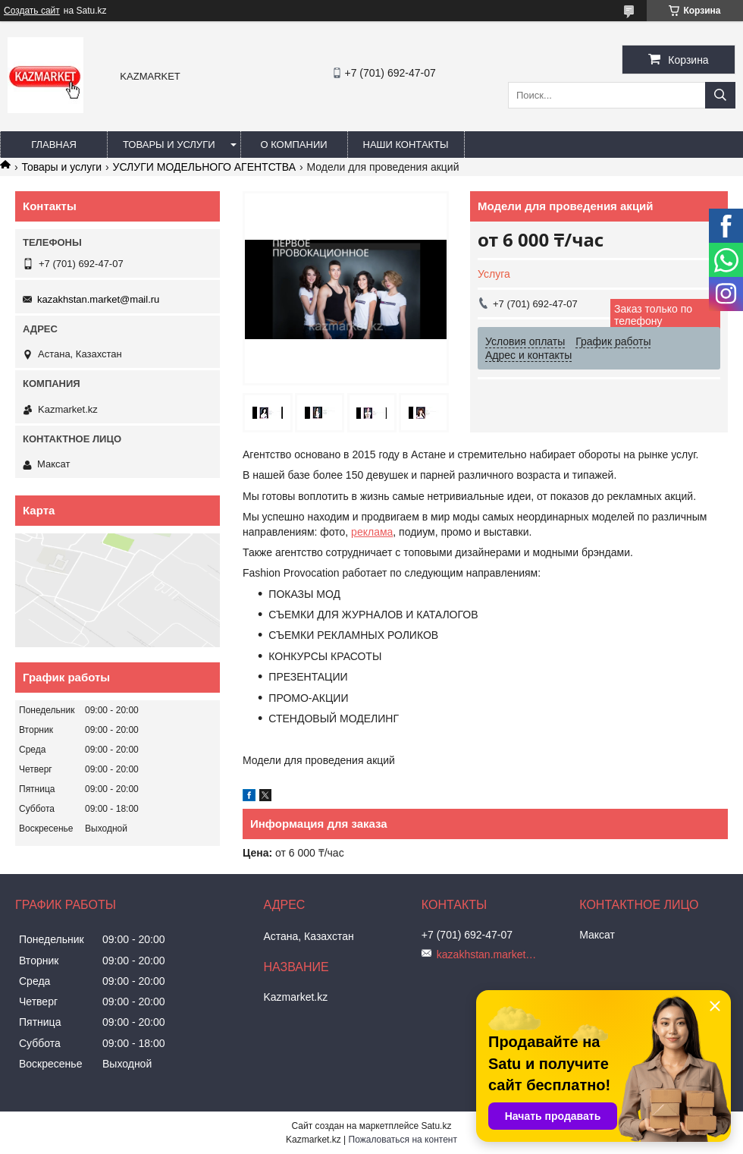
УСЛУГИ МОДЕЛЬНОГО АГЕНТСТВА (204, 167)
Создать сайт (32, 10)
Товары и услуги (169, 144)
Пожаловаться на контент (403, 1139)
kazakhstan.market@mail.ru (98, 299)
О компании (293, 144)
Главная (54, 144)
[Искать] (720, 95)
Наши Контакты (406, 144)
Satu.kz (436, 1126)
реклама (372, 532)
